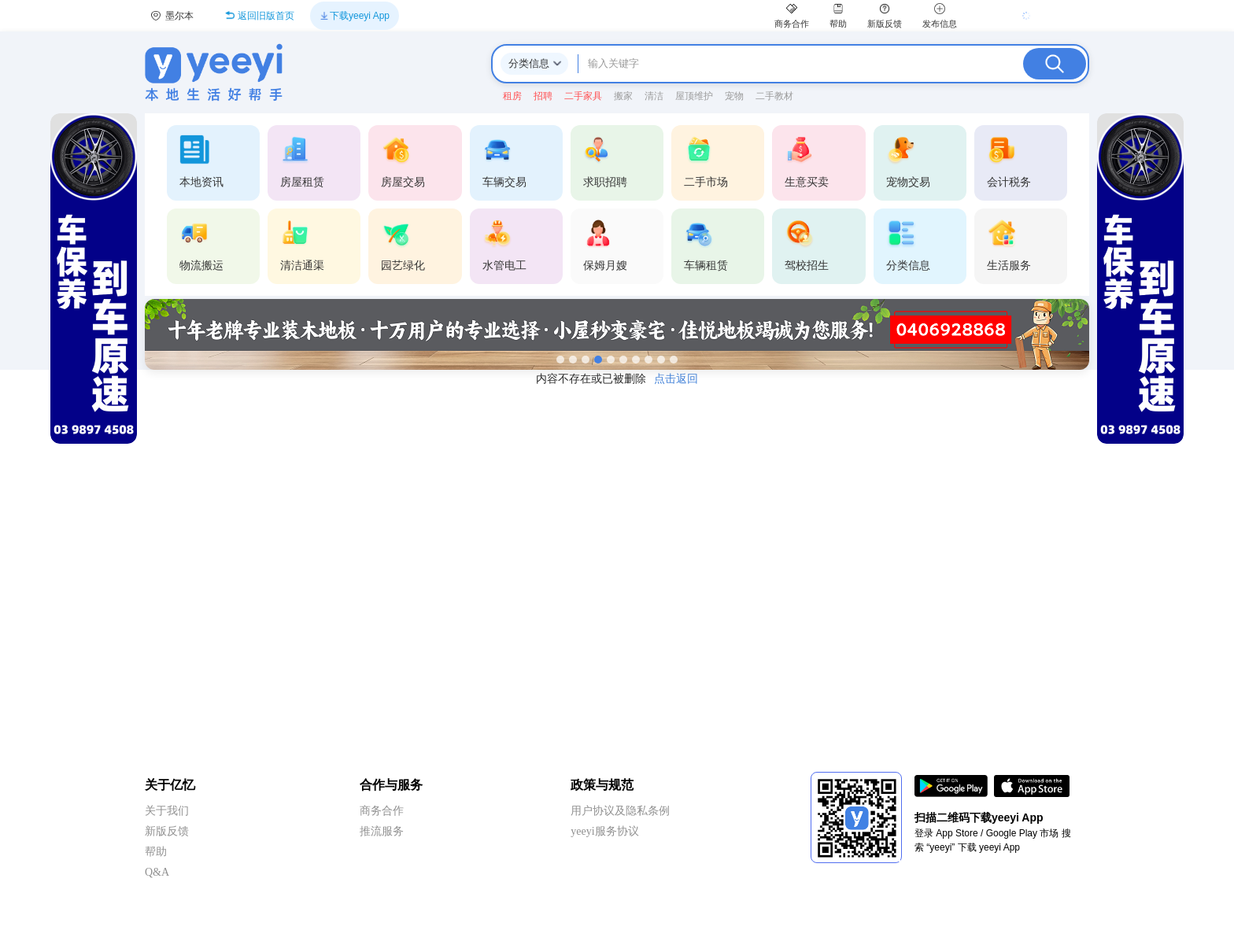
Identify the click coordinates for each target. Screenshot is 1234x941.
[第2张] (573, 359)
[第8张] (648, 359)
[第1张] (560, 359)
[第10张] (674, 359)
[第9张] (661, 359)
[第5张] (611, 359)
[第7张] (636, 359)
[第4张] (598, 359)
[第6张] (623, 359)
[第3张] (585, 359)
